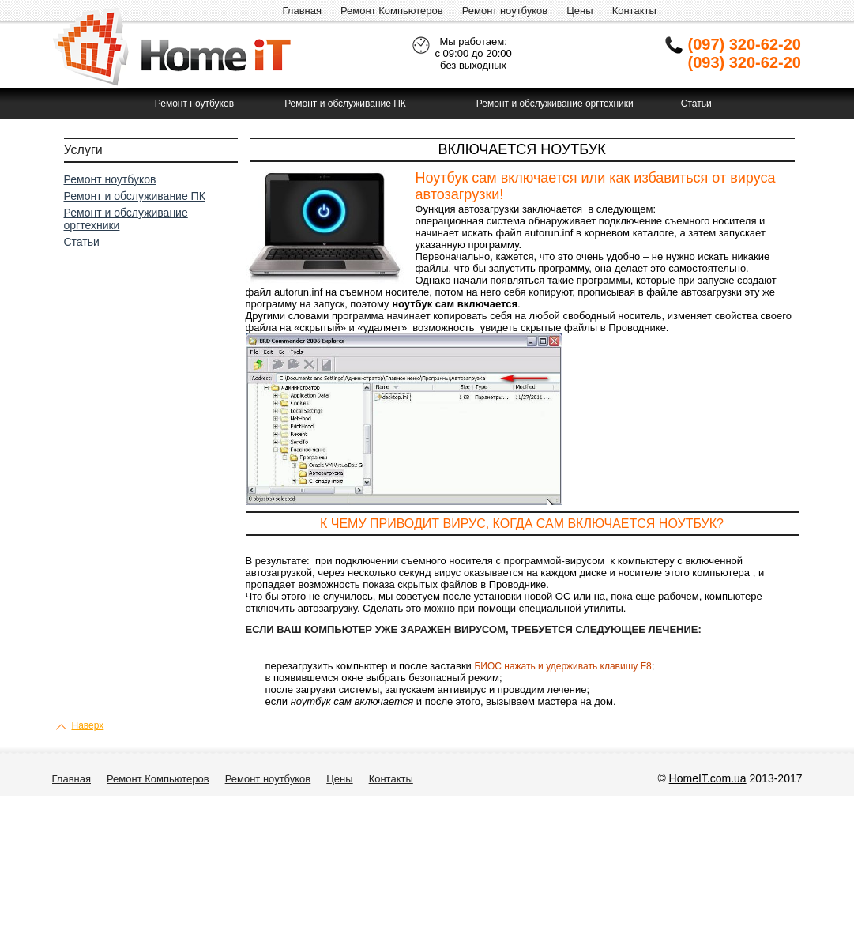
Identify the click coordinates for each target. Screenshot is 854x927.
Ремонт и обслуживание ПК (345, 103)
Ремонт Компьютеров (391, 11)
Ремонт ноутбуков (505, 11)
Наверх (88, 725)
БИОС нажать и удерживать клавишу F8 (562, 666)
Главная (302, 11)
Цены (579, 11)
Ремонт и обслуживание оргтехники (555, 103)
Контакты (634, 11)
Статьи (696, 103)
